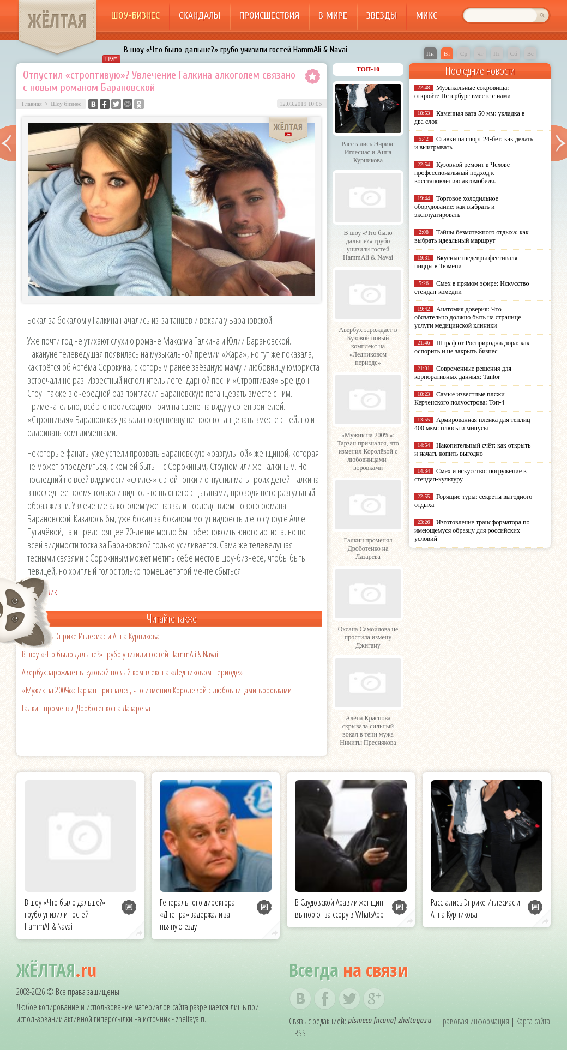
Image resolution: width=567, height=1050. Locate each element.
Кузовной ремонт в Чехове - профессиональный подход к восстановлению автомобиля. (464, 173)
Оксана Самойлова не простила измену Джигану (368, 637)
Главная (32, 103)
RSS (300, 1033)
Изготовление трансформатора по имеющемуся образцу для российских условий (472, 530)
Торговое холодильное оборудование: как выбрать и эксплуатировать (456, 207)
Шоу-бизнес (135, 15)
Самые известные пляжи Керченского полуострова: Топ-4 (459, 398)
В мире (332, 15)
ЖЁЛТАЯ (57, 20)
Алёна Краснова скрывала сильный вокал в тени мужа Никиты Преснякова (368, 730)
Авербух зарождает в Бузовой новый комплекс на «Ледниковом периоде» (132, 672)
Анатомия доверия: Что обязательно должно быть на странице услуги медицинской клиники (467, 317)
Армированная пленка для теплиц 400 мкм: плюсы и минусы (472, 424)
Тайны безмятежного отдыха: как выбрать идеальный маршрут (471, 236)
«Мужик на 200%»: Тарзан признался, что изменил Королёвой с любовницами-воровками (157, 690)
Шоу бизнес (66, 103)
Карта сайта (533, 1021)
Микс (426, 15)
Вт (447, 53)
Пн (430, 53)
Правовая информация (473, 1021)
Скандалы (199, 15)
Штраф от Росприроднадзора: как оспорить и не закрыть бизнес (471, 347)
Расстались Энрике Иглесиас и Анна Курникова (91, 636)
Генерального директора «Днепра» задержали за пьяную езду (197, 914)
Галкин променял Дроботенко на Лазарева (86, 708)
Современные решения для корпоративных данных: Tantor (462, 373)
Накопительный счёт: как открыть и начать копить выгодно (472, 449)
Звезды (381, 15)
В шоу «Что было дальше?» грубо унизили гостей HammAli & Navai (235, 50)
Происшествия (269, 15)
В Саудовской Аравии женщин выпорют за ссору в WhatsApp (339, 908)
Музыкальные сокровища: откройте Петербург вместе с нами (462, 92)
